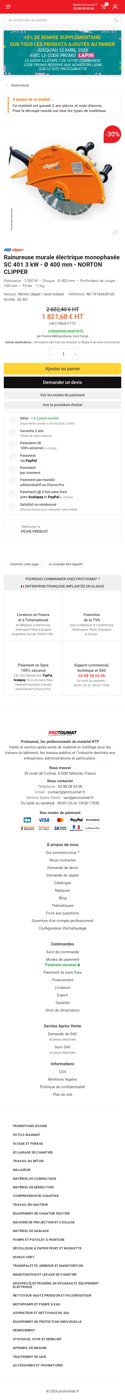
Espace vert (19, 1256)
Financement (62, 980)
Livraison (62, 987)
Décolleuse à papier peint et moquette (43, 1248)
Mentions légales (62, 1079)
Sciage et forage (24, 1143)
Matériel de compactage (30, 1178)
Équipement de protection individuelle (43, 1321)
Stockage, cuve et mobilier (33, 1339)
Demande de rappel (63, 875)
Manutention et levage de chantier (40, 1274)
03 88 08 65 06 (91, 676)
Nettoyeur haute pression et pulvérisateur (48, 1295)
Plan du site (62, 1094)
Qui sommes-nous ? (62, 852)
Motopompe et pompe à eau (32, 1304)
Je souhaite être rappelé (62, 564)
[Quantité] (64, 354)
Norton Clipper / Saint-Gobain (41, 294)
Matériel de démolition (29, 1187)
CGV (62, 1072)
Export (62, 995)
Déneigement (20, 1330)
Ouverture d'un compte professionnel (63, 920)
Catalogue (62, 883)
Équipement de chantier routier (37, 1213)
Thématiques (63, 905)
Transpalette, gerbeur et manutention (44, 1265)
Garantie (63, 1002)
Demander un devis (62, 382)
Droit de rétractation (62, 1010)
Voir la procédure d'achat (62, 405)
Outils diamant (22, 1134)
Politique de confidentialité (62, 1087)
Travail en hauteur (26, 1204)
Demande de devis (62, 867)
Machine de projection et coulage (39, 1222)
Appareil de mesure (26, 1348)
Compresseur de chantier (32, 1195)
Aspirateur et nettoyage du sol (37, 1312)
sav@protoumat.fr (78, 797)
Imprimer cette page (22, 564)
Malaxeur (17, 1169)
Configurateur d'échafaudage (63, 928)
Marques (62, 890)
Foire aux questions (62, 913)
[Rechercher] (116, 20)
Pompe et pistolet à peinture (34, 1239)
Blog (62, 898)
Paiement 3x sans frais (63, 972)
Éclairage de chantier (29, 1152)
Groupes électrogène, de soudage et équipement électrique (52, 1285)
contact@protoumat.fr (66, 792)
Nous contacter (63, 860)
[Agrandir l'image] (115, 232)
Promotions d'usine (26, 1126)
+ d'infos (50, 448)
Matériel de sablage (27, 1231)
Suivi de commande (62, 952)
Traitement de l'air (25, 1356)
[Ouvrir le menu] (8, 6)
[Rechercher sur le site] (57, 20)
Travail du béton (24, 1161)
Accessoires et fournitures (34, 1365)
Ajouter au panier (62, 368)
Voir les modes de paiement (62, 395)
